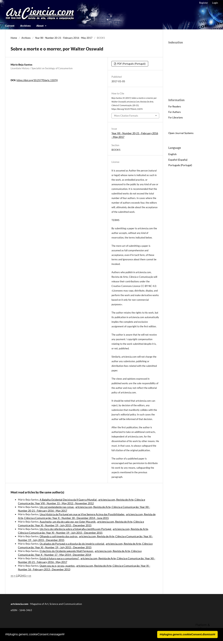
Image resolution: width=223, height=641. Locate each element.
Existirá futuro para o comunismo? (59, 558)
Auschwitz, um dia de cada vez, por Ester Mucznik (68, 521)
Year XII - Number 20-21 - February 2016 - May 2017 (63, 37)
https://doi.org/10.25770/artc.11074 (37, 80)
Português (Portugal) (180, 165)
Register (203, 2)
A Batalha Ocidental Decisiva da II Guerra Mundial (68, 499)
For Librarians (175, 117)
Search (210, 25)
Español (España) (177, 159)
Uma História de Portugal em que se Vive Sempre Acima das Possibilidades (82, 514)
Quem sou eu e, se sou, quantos (57, 565)
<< (12, 575)
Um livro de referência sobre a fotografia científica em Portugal (76, 528)
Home (14, 37)
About (40, 25)
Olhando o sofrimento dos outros (59, 536)
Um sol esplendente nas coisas (57, 506)
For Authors (174, 112)
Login (215, 2)
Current (9, 25)
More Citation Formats (126, 115)
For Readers (174, 106)
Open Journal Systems (180, 133)
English (172, 154)
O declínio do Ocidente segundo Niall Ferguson (67, 551)
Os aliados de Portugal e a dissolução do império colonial (72, 543)
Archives (25, 25)
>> (29, 575)
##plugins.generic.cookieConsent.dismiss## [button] (187, 634)
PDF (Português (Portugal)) (131, 63)
